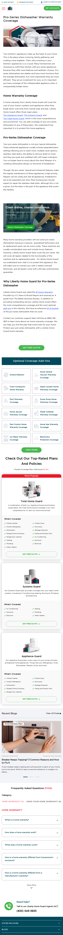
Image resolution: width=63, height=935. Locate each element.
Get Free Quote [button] (31, 348)
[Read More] (31, 838)
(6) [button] (43, 753)
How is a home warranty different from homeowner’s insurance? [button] (29, 811)
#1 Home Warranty (44, 292)
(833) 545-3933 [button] (8, 2)
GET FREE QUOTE (31, 592)
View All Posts (53, 665)
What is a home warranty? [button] (17, 772)
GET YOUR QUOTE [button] (52, 8)
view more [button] (31, 450)
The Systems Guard (33, 115)
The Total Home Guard (13, 119)
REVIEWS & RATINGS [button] (26, 2)
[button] (8, 858)
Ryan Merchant (56, 708)
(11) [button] (13, 753)
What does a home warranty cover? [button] (21, 797)
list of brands (52, 308)
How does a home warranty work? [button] (20, 784)
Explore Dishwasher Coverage (20, 227)
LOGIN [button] (52, 2)
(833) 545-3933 (26, 863)
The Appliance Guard (13, 115)
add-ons (7, 308)
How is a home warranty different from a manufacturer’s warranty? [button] (23, 826)
